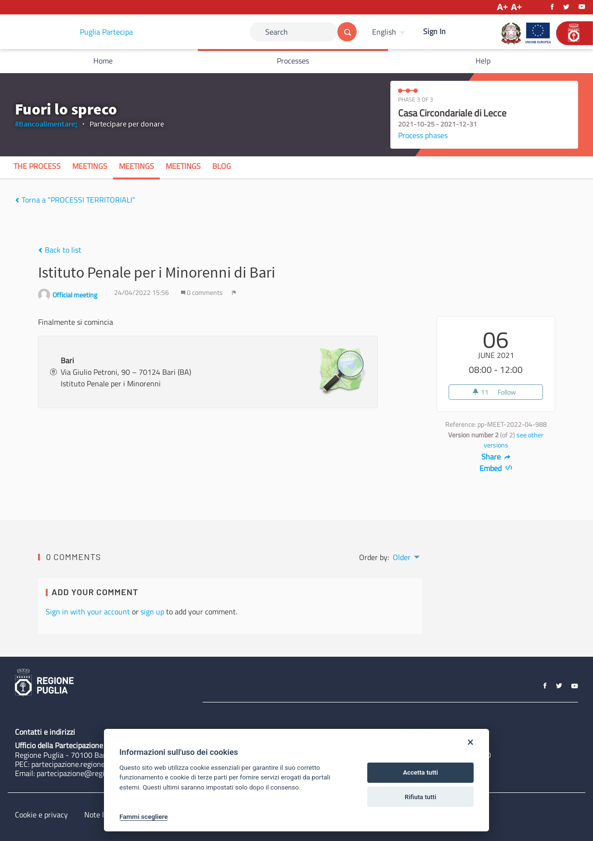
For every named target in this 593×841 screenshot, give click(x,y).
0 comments (202, 292)
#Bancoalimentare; (46, 123)
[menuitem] (390, 32)
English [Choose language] (384, 32)
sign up (152, 611)
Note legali (101, 814)
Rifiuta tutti (421, 797)
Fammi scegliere (143, 816)
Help (483, 60)
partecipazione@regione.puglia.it (90, 773)
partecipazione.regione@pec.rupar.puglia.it (100, 764)
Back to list (59, 249)
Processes (293, 60)
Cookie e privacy (41, 814)
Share (496, 456)
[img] (17, 200)
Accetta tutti (420, 772)
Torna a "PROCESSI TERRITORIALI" (75, 199)
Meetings (89, 166)
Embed (496, 468)
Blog (221, 166)
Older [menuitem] (402, 557)
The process (37, 166)
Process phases (423, 135)
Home (103, 60)
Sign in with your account (88, 611)
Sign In (434, 31)
